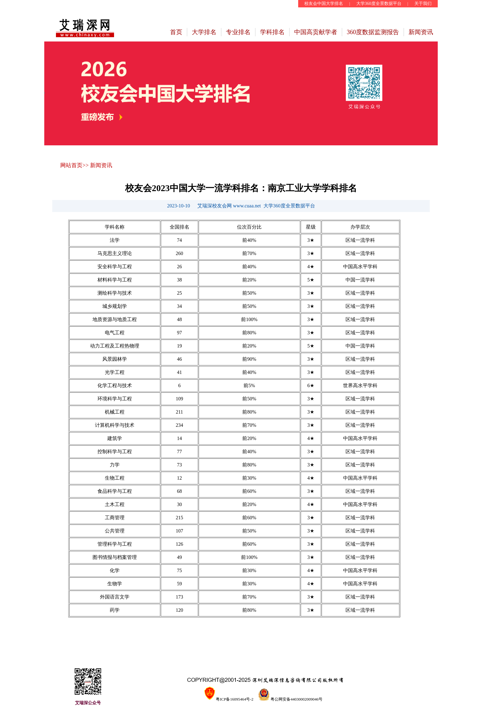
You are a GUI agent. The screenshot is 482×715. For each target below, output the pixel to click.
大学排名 (204, 32)
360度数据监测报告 (373, 32)
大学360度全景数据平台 (378, 3)
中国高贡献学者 (315, 32)
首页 (176, 32)
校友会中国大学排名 (323, 3)
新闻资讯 (421, 32)
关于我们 (423, 3)
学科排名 (272, 32)
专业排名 (238, 32)
